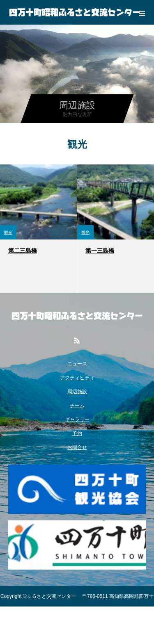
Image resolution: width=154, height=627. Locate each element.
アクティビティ (77, 378)
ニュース (77, 364)
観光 (8, 232)
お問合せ (77, 447)
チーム (77, 405)
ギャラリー (77, 419)
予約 (77, 433)
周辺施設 (77, 391)
